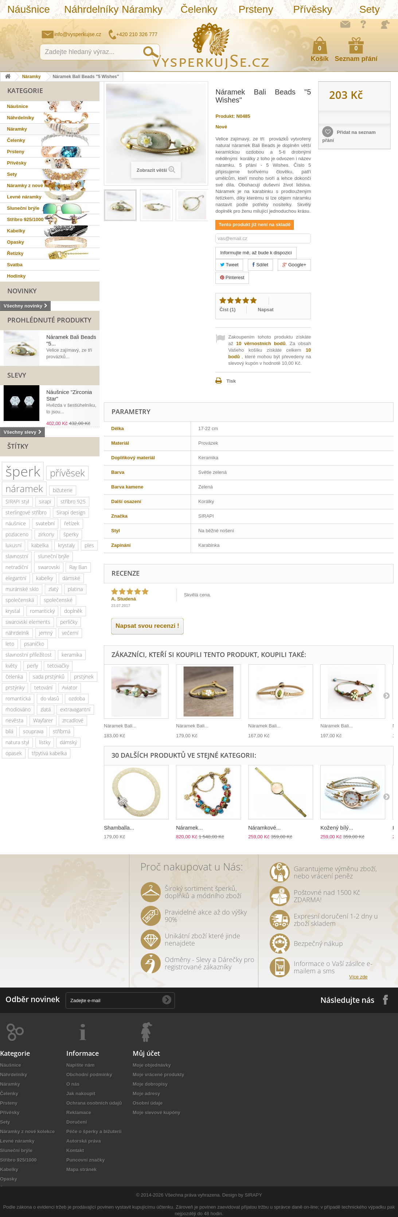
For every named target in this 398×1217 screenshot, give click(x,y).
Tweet (229, 264)
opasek (13, 753)
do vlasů (49, 698)
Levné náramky (24, 197)
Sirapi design (70, 512)
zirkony (46, 534)
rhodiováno (18, 709)
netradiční (16, 567)
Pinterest (232, 277)
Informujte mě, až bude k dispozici (256, 252)
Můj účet (146, 1053)
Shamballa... (119, 827)
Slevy (16, 375)
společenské (58, 599)
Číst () (227, 309)
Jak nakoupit (80, 1093)
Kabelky (16, 230)
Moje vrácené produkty (158, 1074)
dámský (68, 742)
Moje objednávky (152, 1065)
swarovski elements (27, 621)
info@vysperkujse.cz (77, 34)
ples (89, 545)
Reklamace (78, 1112)
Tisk (231, 381)
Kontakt (75, 1150)
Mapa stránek (81, 1169)
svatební (45, 523)
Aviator (69, 687)
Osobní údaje (148, 1103)
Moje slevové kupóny (156, 1112)
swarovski (49, 567)
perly (32, 665)
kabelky (44, 578)
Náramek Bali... (120, 726)
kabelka (39, 545)
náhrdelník (17, 632)
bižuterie (63, 490)
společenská (19, 599)
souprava (33, 731)
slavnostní (16, 556)
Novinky (22, 290)
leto (9, 643)
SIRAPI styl (17, 501)
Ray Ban (78, 567)
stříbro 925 (73, 501)
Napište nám (345, 24)
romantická (18, 698)
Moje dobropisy (150, 1084)
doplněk (73, 610)
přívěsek (67, 472)
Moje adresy (146, 1093)
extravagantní (75, 709)
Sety (369, 9)
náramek (24, 488)
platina (75, 589)
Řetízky (15, 253)
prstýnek (84, 676)
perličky (68, 621)
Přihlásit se (385, 24)
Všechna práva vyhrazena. (193, 1195)
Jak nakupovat (363, 24)
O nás (72, 1084)
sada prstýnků (49, 676)
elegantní (15, 578)
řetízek (71, 523)
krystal (12, 610)
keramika (72, 654)
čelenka (14, 676)
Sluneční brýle (23, 208)
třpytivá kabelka (49, 753)
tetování (43, 687)
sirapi (45, 501)
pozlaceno (16, 534)
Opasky (15, 242)
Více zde (358, 977)
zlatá (45, 709)
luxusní (13, 545)
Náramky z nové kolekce (34, 185)
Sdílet (260, 264)
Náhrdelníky (89, 9)
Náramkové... (264, 827)
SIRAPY (253, 1195)
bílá (9, 731)
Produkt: (225, 116)
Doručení (76, 1122)
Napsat (265, 309)
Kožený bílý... (336, 827)
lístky (44, 742)
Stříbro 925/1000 (25, 219)
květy (11, 665)
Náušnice (28, 9)
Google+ (294, 264)
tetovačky (58, 665)
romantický (42, 610)
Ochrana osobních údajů (94, 1103)
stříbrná (61, 731)
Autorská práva (83, 1141)
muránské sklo (22, 589)
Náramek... (189, 827)
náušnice (15, 523)
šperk (22, 471)
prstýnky (14, 687)
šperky (70, 534)
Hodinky (16, 276)
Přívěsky (312, 9)
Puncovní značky (85, 1160)
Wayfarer (43, 720)
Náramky (142, 9)
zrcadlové (72, 720)
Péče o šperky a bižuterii (94, 1131)
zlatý (53, 589)
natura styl (17, 742)
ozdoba (77, 698)
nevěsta (14, 720)
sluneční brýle (53, 556)
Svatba (15, 264)
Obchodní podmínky (89, 1074)
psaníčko (34, 643)
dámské (71, 578)
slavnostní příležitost (28, 654)
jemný (45, 632)
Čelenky (198, 9)
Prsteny (255, 9)
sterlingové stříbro (26, 512)
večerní (70, 632)
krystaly (66, 545)
